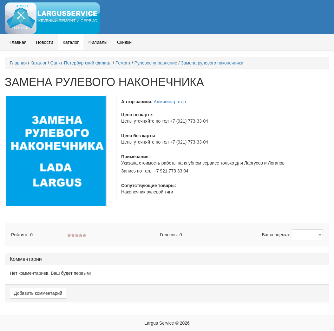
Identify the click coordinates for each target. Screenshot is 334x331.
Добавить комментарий (38, 293)
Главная (18, 42)
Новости (44, 42)
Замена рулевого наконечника (212, 62)
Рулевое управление (155, 62)
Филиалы (97, 42)
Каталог (71, 42)
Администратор (170, 101)
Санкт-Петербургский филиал (81, 62)
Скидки (124, 42)
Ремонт (123, 62)
